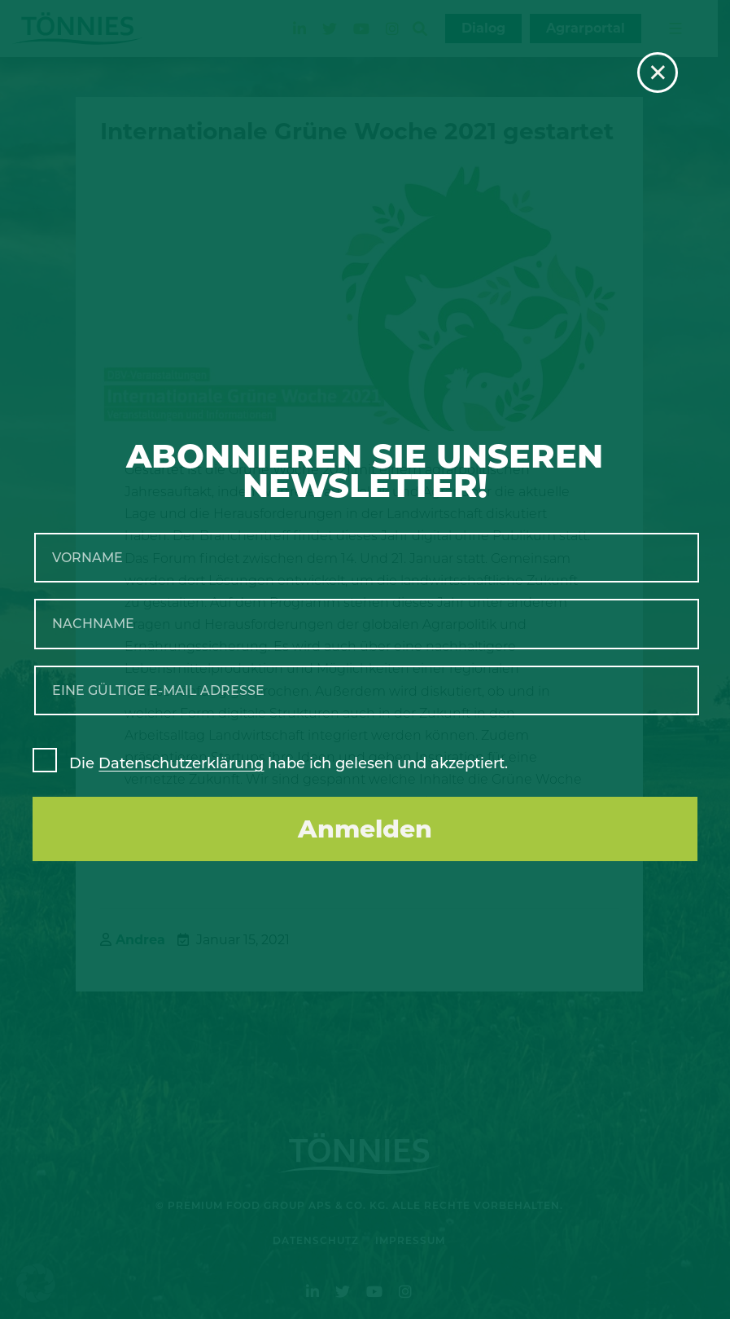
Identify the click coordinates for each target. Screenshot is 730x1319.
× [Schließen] (658, 72)
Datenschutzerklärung (181, 763)
